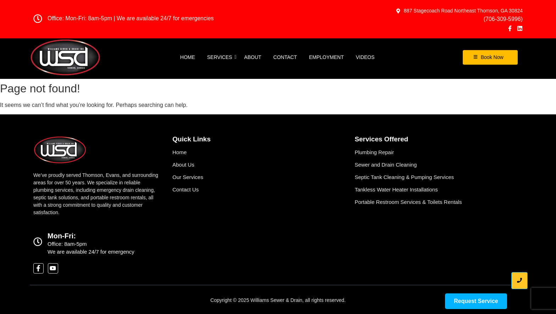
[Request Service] (476, 301)
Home (187, 57)
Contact (285, 57)
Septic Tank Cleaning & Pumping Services (404, 177)
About (252, 57)
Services (221, 57)
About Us (183, 165)
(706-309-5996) (503, 19)
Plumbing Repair (374, 152)
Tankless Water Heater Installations (396, 189)
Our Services (187, 177)
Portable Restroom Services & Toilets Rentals (408, 202)
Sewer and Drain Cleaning (386, 165)
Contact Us (185, 189)
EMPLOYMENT (326, 57)
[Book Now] (490, 57)
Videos (365, 57)
